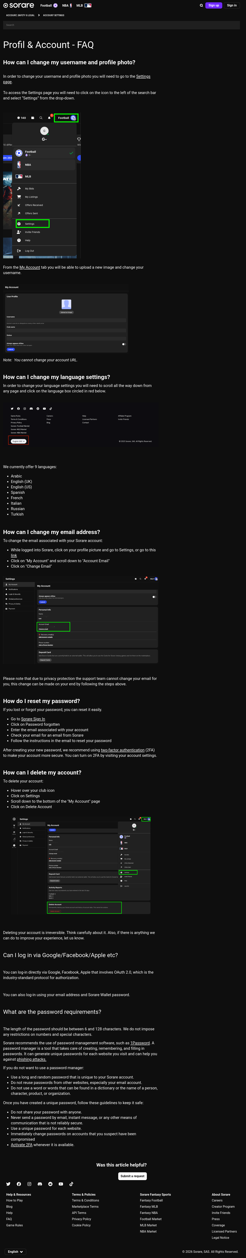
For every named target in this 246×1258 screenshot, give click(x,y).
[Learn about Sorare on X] (8, 1184)
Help (9, 1213)
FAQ (9, 1219)
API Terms (79, 1213)
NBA (67, 5)
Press (216, 1219)
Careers (217, 1200)
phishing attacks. (31, 1059)
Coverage (218, 1225)
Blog (9, 1206)
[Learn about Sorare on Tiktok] (71, 1184)
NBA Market (148, 1231)
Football (49, 5)
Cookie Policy (81, 1225)
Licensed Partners (224, 1231)
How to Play (14, 1200)
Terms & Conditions (85, 1200)
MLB (83, 5)
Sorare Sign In (33, 719)
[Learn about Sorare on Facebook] (19, 1184)
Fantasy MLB (149, 1206)
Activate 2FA (21, 1144)
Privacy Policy (81, 1219)
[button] (201, 5)
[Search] (121, 25)
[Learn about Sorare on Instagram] (29, 1184)
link (14, 555)
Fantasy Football (151, 1200)
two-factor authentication (122, 750)
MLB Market (148, 1225)
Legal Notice (220, 1238)
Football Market (151, 1219)
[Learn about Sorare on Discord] (40, 1184)
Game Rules (14, 1225)
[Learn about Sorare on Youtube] (61, 1184)
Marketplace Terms (85, 1206)
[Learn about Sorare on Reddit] (50, 1184)
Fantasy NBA (149, 1213)
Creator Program (223, 1206)
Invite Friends (221, 1213)
